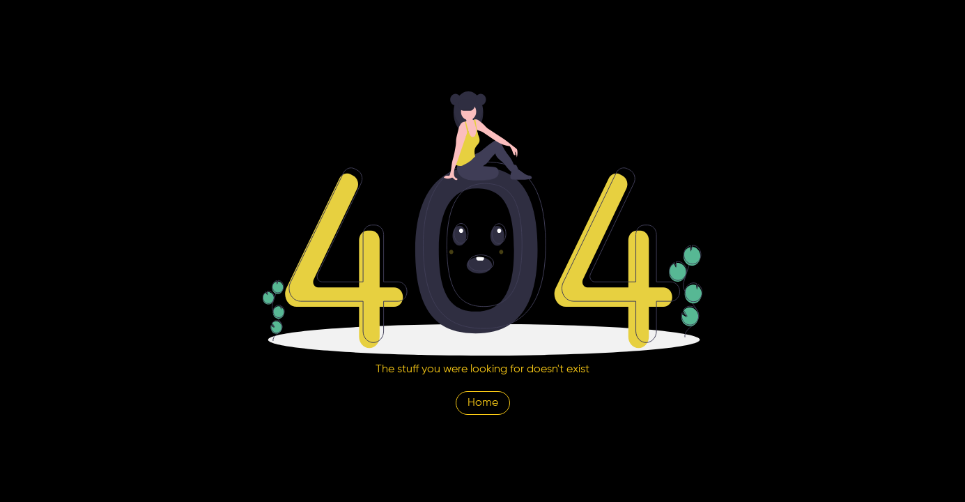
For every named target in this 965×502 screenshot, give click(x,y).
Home (483, 403)
